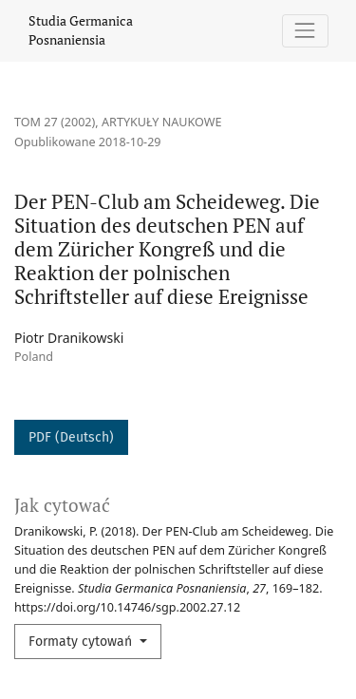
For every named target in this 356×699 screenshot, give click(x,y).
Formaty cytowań (82, 641)
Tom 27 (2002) (54, 122)
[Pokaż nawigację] (305, 30)
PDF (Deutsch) (71, 437)
